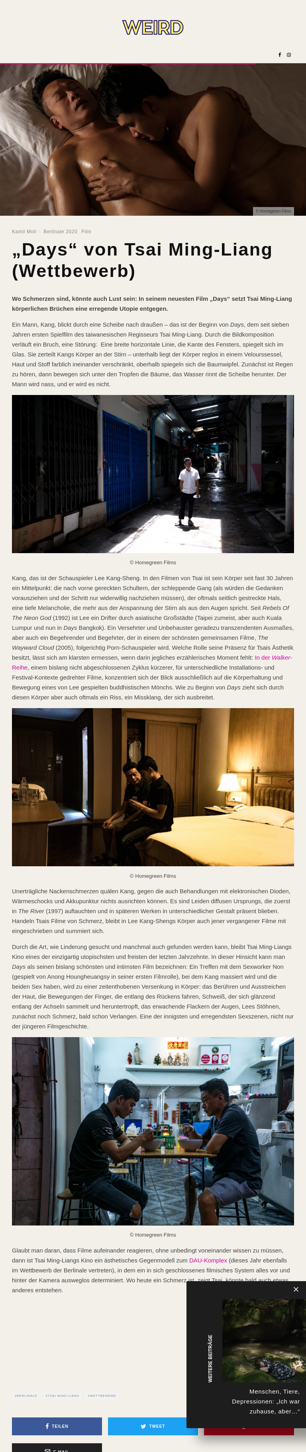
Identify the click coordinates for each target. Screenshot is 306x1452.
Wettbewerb (103, 1396)
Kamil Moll (24, 231)
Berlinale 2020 (60, 231)
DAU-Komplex (208, 1260)
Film (86, 231)
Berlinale (27, 1396)
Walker (281, 657)
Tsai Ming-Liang (64, 1396)
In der (263, 657)
